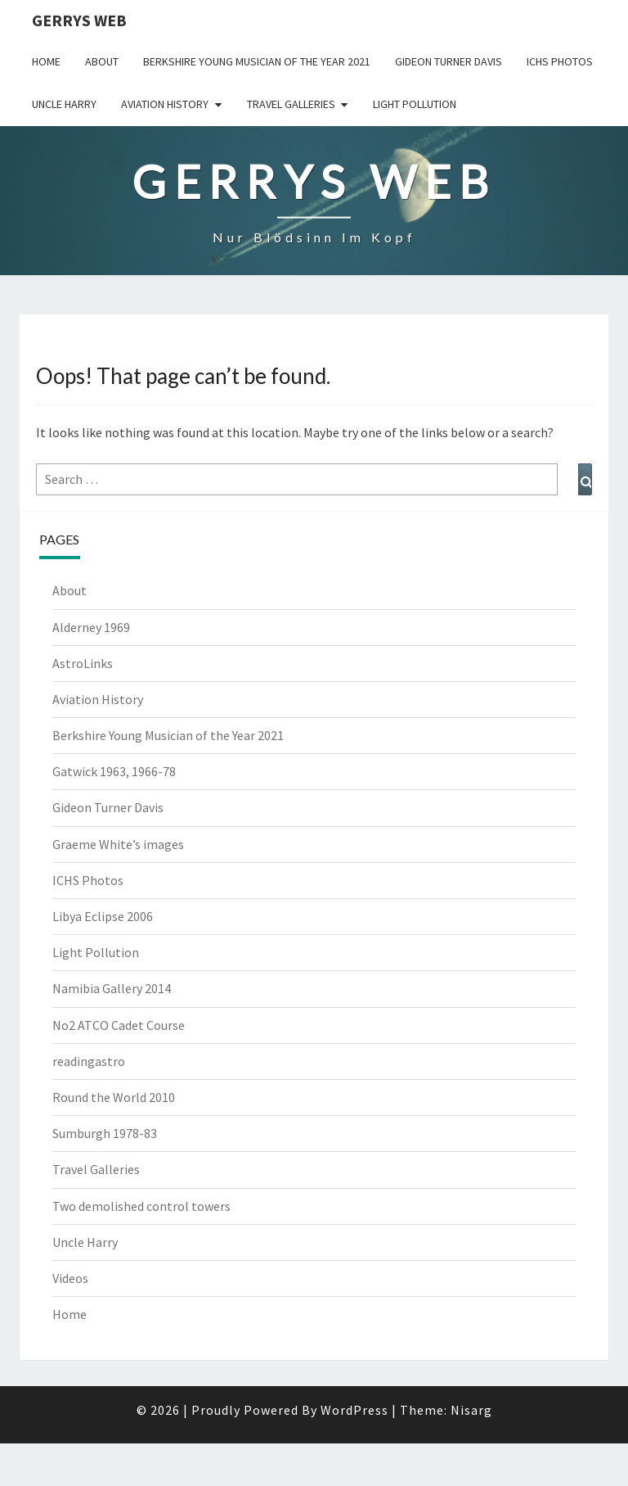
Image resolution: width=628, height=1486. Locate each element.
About (102, 61)
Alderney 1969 (91, 627)
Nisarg (471, 1410)
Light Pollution (414, 104)
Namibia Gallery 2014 (111, 988)
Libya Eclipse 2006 (102, 916)
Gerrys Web (79, 20)
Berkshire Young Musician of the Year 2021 (256, 61)
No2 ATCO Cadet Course (118, 1025)
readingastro (88, 1061)
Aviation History (165, 104)
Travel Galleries (291, 104)
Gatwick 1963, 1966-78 (114, 771)
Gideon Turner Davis (448, 61)
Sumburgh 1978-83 (104, 1133)
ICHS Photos (560, 61)
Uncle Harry (64, 104)
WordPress (354, 1410)
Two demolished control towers (141, 1206)
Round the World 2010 (113, 1097)
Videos (70, 1278)
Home (46, 61)
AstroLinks (82, 663)
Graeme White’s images (118, 844)
